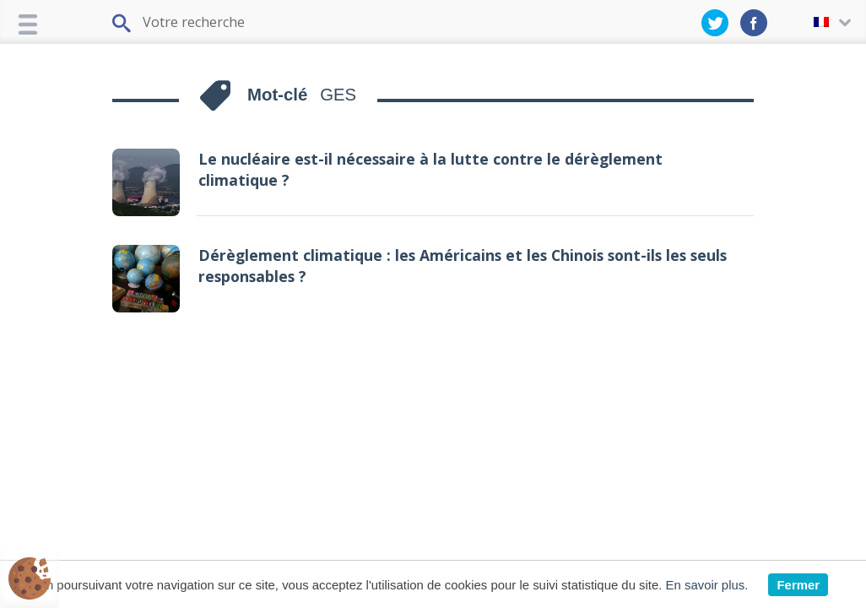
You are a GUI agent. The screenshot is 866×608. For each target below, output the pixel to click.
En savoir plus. (707, 585)
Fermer (798, 585)
